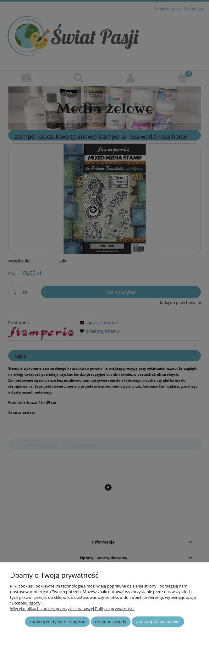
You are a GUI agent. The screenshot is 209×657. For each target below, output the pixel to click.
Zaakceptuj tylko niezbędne (57, 621)
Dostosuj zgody (111, 621)
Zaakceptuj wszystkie (158, 621)
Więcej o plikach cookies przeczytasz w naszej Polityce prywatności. (72, 608)
